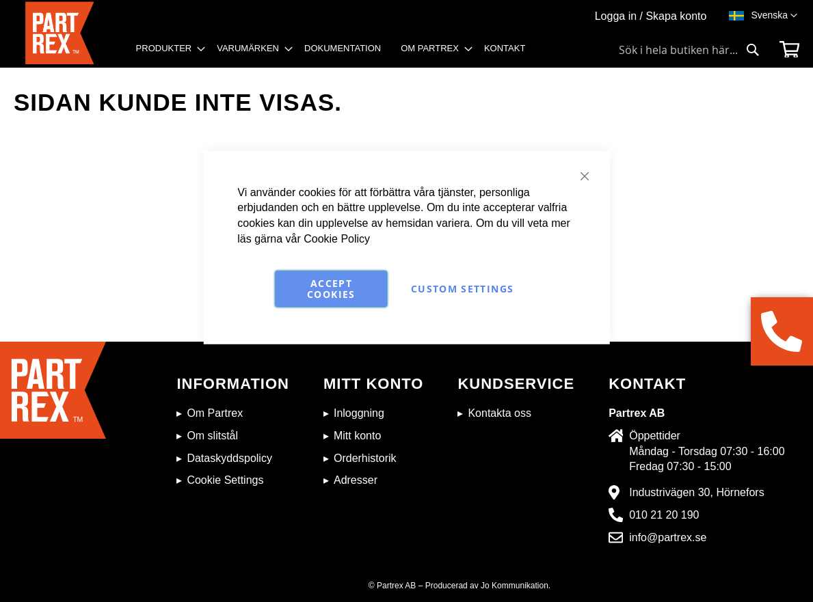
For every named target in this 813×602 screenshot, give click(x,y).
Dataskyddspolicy (229, 458)
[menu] (335, 53)
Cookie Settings (225, 480)
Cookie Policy (337, 239)
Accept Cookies (331, 289)
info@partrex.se (667, 537)
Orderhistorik (365, 458)
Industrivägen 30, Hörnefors (696, 492)
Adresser (355, 480)
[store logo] (64, 34)
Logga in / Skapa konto (651, 16)
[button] (774, 15)
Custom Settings (462, 288)
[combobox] (689, 50)
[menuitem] (167, 48)
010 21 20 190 (664, 515)
